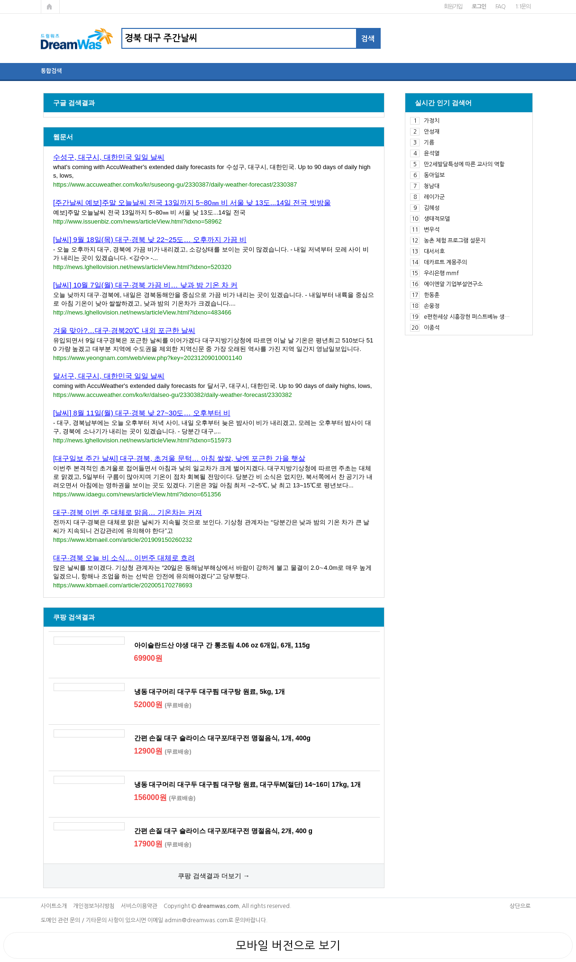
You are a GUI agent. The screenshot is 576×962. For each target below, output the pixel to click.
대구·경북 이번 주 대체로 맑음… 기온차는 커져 (127, 512)
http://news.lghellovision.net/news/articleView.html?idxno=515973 (142, 440)
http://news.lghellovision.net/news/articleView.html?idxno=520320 (142, 266)
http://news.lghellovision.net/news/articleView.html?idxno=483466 (142, 312)
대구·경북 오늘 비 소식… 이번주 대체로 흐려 (124, 558)
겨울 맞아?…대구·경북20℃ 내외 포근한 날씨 (124, 330)
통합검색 (51, 71)
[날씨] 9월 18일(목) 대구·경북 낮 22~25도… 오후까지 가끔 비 (150, 239)
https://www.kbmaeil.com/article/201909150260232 (122, 539)
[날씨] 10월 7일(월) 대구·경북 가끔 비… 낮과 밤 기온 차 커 (145, 285)
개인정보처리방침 (94, 906)
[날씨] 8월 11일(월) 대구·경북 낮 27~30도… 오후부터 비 (141, 413)
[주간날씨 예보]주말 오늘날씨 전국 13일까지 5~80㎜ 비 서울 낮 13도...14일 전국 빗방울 (192, 202)
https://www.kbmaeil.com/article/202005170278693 (122, 585)
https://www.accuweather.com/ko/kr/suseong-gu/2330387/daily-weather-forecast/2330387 (175, 184)
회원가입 (453, 6)
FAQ (500, 6)
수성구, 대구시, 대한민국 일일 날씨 (109, 157)
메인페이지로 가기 (50, 6)
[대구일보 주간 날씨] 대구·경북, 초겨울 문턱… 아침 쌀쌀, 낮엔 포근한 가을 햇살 (179, 458)
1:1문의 (522, 6)
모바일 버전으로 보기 (288, 945)
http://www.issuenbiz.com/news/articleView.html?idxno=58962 (137, 221)
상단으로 (520, 906)
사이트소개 (54, 906)
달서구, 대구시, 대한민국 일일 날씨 (109, 376)
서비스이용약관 (139, 906)
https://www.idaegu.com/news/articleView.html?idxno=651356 (137, 494)
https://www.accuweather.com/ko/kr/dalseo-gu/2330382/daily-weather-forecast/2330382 (172, 394)
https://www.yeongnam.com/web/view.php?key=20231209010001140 (147, 357)
